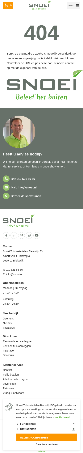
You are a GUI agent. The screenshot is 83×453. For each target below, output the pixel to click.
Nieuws (7, 323)
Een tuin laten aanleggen (17, 341)
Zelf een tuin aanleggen (17, 346)
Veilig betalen (11, 374)
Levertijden (9, 383)
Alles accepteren (34, 437)
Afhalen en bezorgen (15, 379)
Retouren (8, 388)
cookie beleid (62, 417)
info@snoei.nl (27, 187)
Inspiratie (8, 350)
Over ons (8, 318)
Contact (7, 370)
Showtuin (8, 355)
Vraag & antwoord (13, 392)
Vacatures (9, 327)
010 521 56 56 (26, 178)
